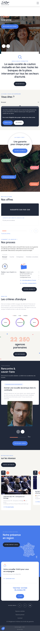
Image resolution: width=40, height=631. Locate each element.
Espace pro (7, 122)
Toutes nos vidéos (20, 443)
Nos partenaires (20, 354)
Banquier (3, 102)
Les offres (19, 122)
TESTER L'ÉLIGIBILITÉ (29, 289)
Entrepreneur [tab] (20, 257)
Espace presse (20, 614)
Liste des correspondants (29, 283)
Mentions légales (18, 627)
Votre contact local (11, 544)
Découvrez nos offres (10, 26)
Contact (20, 618)
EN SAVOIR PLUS (20, 83)
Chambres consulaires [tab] (32, 257)
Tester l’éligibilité (20, 150)
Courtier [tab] (12, 257)
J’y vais (20, 596)
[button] (4, 46)
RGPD (23, 627)
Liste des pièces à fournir (29, 280)
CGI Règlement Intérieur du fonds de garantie (20, 621)
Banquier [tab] (4, 257)
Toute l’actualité (8, 464)
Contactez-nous (10, 578)
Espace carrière (20, 611)
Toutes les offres (5, 233)
